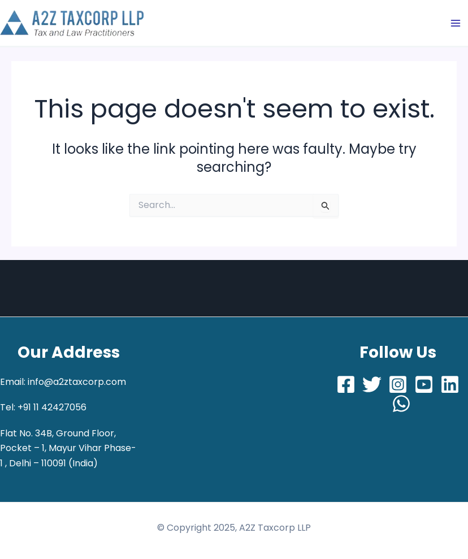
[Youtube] (424, 384)
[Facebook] (346, 384)
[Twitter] (372, 384)
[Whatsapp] (401, 403)
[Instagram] (398, 384)
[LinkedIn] (450, 384)
